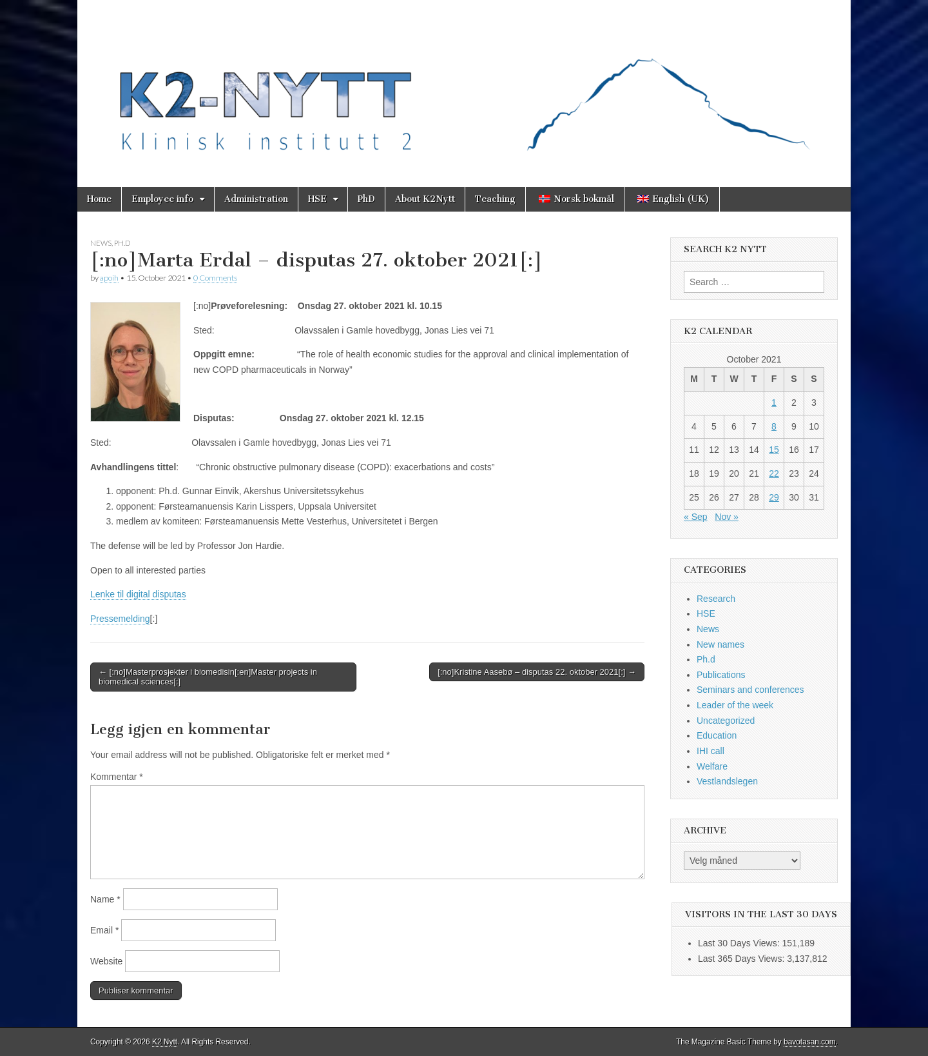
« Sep (696, 517)
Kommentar (116, 777)
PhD (366, 199)
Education (717, 735)
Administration (256, 199)
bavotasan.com (810, 1041)
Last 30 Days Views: (740, 943)
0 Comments (215, 278)
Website (106, 961)
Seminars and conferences (750, 689)
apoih (109, 278)
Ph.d (122, 243)
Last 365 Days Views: (742, 958)
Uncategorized (726, 720)
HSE (317, 199)
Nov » (727, 517)
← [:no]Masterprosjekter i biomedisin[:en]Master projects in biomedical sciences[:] (208, 677)
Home (99, 199)
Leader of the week (735, 705)
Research (716, 598)
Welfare (712, 766)
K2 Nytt (164, 1041)
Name (105, 899)
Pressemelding (120, 618)
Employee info (162, 199)
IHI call (710, 751)
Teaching (495, 199)
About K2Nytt (425, 199)
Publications (721, 675)
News (100, 243)
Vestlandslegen (727, 781)
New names (720, 644)
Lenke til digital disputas (138, 594)
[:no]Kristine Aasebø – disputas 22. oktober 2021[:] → (537, 672)
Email (104, 930)
